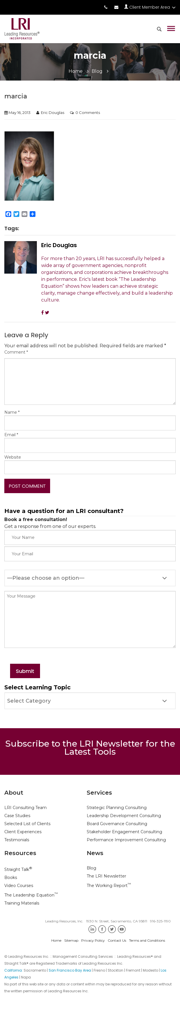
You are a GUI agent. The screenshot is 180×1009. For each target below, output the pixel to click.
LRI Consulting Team (25, 807)
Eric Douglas (52, 112)
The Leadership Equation (31, 895)
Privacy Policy (93, 940)
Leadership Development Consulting (124, 815)
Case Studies (17, 815)
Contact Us (117, 940)
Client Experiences (22, 831)
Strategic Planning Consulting (117, 807)
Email (11, 434)
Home (76, 71)
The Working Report (109, 885)
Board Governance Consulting (117, 823)
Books (10, 877)
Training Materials (21, 903)
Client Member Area (150, 7)
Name (12, 412)
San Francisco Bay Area (70, 970)
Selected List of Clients (27, 823)
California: (14, 970)
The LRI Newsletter (106, 876)
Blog (97, 71)
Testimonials (16, 839)
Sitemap (71, 940)
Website (12, 457)
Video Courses (18, 885)
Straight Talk (18, 869)
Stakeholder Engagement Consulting (124, 831)
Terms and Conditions (147, 940)
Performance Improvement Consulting (126, 839)
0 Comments (87, 112)
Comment (16, 352)
